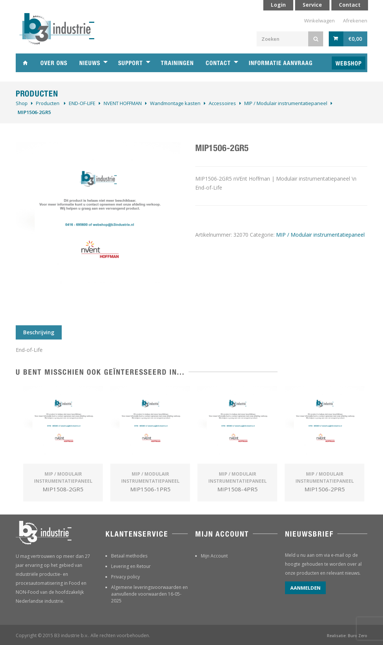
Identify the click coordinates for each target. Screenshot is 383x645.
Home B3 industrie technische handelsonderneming (25, 62)
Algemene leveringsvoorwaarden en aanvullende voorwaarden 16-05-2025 (149, 594)
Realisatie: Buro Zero (347, 635)
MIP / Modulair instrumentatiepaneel (285, 103)
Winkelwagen (319, 20)
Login (278, 4)
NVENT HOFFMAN (123, 103)
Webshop (348, 63)
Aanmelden (305, 587)
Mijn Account (214, 556)
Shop (22, 103)
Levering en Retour (131, 566)
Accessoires (222, 103)
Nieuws (89, 63)
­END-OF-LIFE (82, 103)
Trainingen (177, 63)
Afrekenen (355, 20)
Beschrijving (38, 332)
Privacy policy (125, 577)
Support (130, 63)
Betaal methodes (129, 556)
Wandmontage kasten (175, 103)
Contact (218, 63)
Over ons (53, 63)
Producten (47, 103)
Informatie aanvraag (281, 63)
